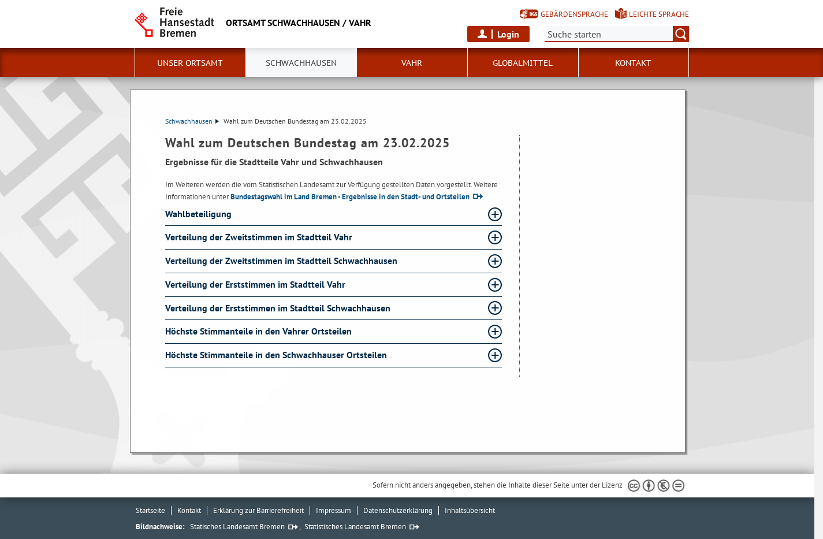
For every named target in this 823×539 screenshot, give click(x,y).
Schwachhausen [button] (301, 63)
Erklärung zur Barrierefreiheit (258, 510)
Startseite (150, 510)
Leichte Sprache (659, 14)
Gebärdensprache (574, 14)
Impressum (333, 510)
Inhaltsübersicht (470, 510)
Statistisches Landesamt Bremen (355, 526)
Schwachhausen (192, 121)
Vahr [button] (411, 63)
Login (508, 34)
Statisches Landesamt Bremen (237, 526)
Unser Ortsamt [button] (190, 63)
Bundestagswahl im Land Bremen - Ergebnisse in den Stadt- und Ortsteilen (350, 197)
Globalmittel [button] (523, 63)
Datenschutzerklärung (398, 510)
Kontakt (633, 63)
